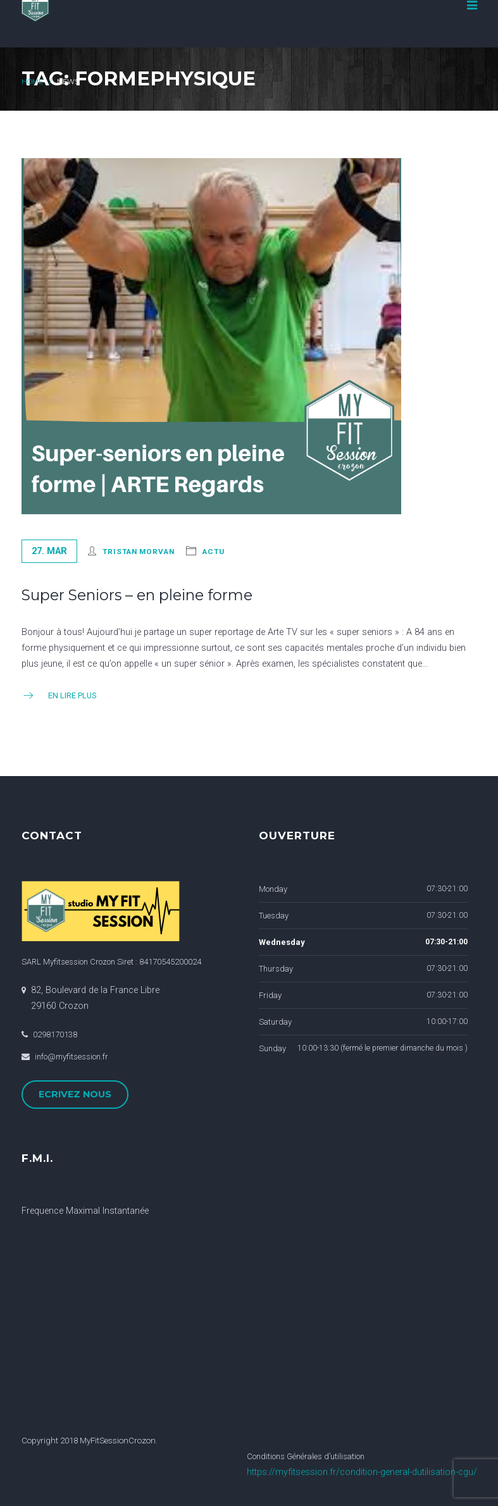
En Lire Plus (59, 695)
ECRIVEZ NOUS (75, 1094)
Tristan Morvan (138, 551)
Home (32, 82)
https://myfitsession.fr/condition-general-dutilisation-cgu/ (362, 1472)
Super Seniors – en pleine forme (137, 595)
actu (213, 551)
